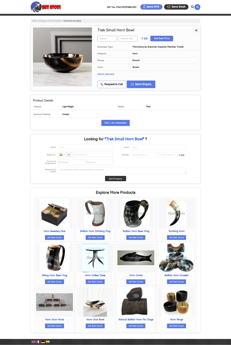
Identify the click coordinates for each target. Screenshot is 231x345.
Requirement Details (50, 171)
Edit (144, 38)
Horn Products (55, 21)
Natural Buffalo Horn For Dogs (135, 319)
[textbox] (128, 38)
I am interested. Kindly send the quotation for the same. (121, 170)
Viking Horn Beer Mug (54, 275)
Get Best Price (161, 38)
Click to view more (105, 74)
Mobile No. (51, 154)
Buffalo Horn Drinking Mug (95, 231)
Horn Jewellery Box (54, 231)
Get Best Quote (54, 237)
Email (126, 147)
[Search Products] (192, 6)
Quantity (125, 154)
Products (43, 21)
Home (34, 21)
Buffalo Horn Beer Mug (136, 231)
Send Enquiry (141, 84)
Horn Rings (176, 319)
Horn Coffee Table (95, 275)
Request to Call (112, 84)
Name (53, 147)
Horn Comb (135, 275)
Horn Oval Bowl (95, 319)
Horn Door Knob (54, 319)
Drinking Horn (177, 231)
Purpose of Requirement (50, 162)
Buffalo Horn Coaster (176, 275)
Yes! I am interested (115, 122)
